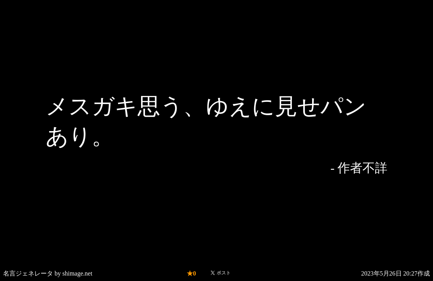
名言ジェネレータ (28, 273)
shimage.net (77, 273)
